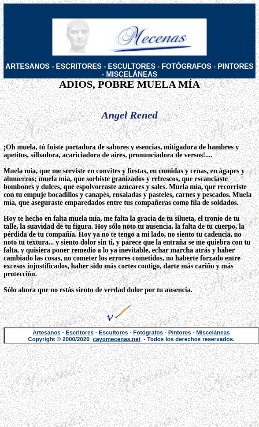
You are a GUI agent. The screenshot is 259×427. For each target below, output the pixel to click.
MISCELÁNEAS (131, 74)
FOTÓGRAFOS (186, 66)
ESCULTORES (131, 66)
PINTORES (236, 66)
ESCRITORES (79, 66)
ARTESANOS (27, 66)
